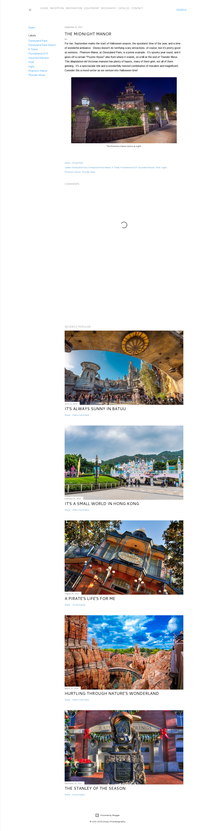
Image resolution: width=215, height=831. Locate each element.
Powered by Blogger (107, 815)
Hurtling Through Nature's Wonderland (112, 693)
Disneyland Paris (37, 40)
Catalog (124, 8)
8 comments (79, 794)
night (31, 66)
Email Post (78, 163)
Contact (137, 8)
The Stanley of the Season (95, 788)
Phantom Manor (37, 70)
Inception (57, 8)
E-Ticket (33, 49)
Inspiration (74, 8)
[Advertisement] (124, 294)
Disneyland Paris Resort (42, 45)
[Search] (181, 10)
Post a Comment (81, 415)
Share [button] (31, 27)
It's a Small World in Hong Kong (102, 503)
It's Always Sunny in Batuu (95, 408)
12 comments (79, 605)
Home (44, 8)
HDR (31, 62)
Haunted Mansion (38, 57)
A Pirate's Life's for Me (90, 598)
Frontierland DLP (38, 53)
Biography (108, 8)
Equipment (91, 8)
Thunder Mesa (36, 75)
